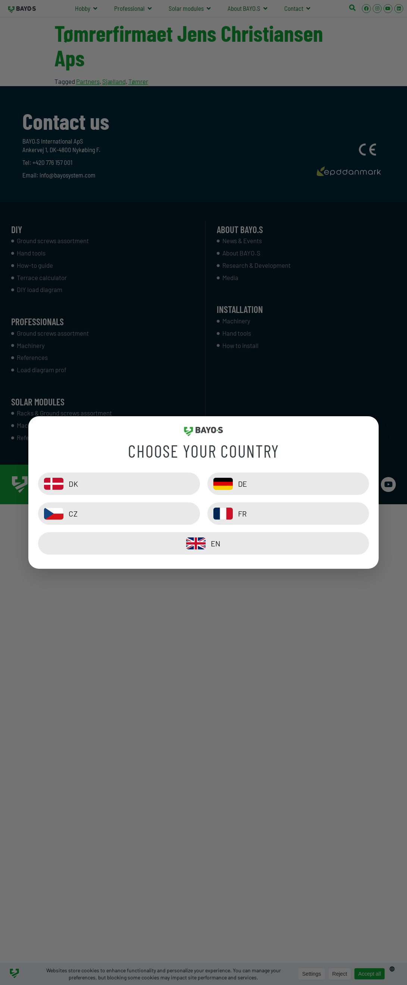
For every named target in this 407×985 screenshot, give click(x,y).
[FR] (288, 513)
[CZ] (119, 513)
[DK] (119, 484)
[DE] (288, 484)
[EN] (203, 543)
